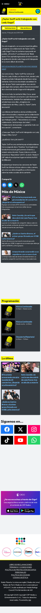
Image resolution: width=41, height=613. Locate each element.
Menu (5, 4)
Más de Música (26, 28)
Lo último (7, 358)
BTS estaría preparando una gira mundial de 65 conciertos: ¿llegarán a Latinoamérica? (19, 199)
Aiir (29, 600)
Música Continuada (16, 12)
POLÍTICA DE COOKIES (20, 575)
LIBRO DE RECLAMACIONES (20, 564)
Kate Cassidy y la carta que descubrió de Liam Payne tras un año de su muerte (19, 218)
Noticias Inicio (10, 28)
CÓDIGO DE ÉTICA (20, 577)
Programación (10, 301)
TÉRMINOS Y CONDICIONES (20, 567)
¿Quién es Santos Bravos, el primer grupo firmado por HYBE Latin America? (20, 236)
